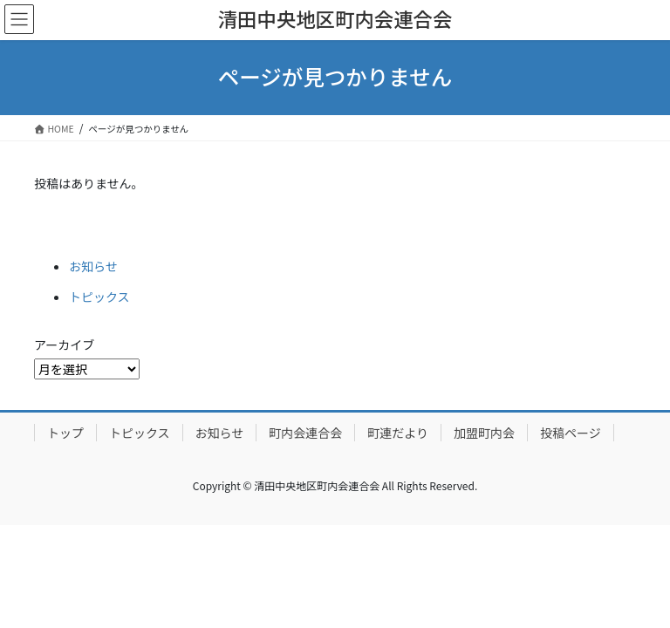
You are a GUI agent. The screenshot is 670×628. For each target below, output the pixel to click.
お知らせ (93, 266)
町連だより (397, 432)
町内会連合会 (305, 432)
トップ (65, 432)
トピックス (99, 296)
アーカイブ (64, 345)
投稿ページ (570, 432)
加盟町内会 (484, 432)
